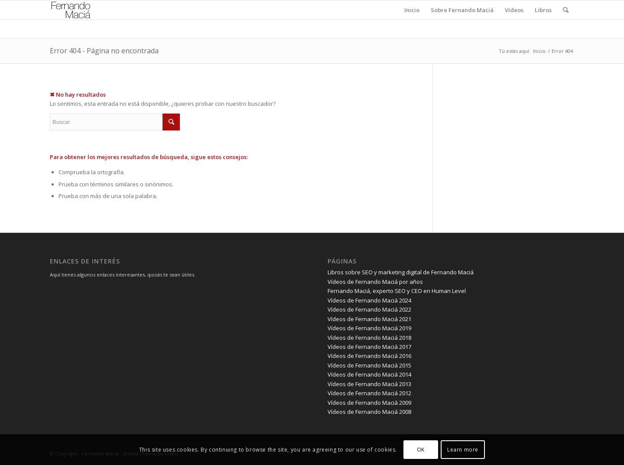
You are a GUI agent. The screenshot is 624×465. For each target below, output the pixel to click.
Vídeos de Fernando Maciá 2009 (369, 402)
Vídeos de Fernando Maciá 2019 (369, 328)
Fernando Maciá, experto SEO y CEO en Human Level (397, 291)
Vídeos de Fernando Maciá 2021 (369, 319)
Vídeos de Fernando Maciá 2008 (369, 412)
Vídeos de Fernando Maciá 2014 (369, 374)
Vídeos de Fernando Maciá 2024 (369, 300)
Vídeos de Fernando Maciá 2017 (369, 347)
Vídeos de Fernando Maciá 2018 (369, 337)
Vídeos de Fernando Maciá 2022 (369, 309)
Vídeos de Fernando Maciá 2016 (369, 356)
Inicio (539, 51)
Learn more (462, 449)
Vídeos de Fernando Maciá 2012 (369, 393)
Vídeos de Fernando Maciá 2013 (369, 384)
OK (421, 449)
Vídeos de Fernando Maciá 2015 (369, 365)
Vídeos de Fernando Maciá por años (375, 282)
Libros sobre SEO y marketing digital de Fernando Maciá (401, 272)
